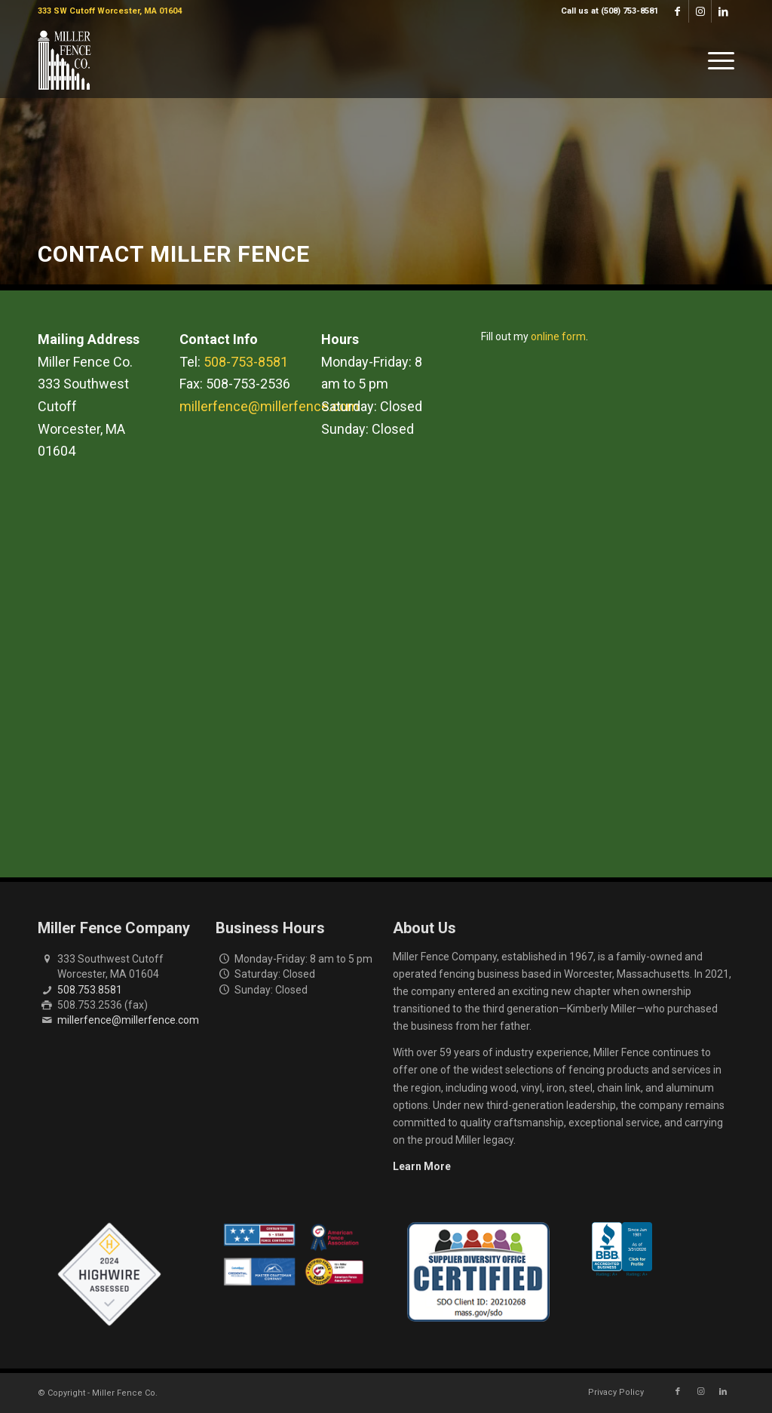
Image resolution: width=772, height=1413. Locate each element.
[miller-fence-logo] (64, 60)
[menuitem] (605, 11)
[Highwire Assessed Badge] (109, 1275)
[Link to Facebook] (677, 11)
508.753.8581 (89, 990)
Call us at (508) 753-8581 (609, 11)
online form (558, 336)
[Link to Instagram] (700, 11)
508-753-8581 (246, 362)
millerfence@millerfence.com (269, 406)
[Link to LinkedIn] (723, 11)
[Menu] (716, 60)
